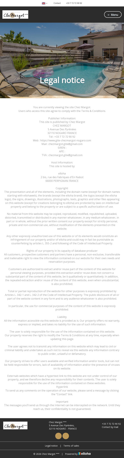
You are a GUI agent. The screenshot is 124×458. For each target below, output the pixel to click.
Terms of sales (71, 445)
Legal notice (51, 445)
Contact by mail (108, 427)
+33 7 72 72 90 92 (109, 423)
